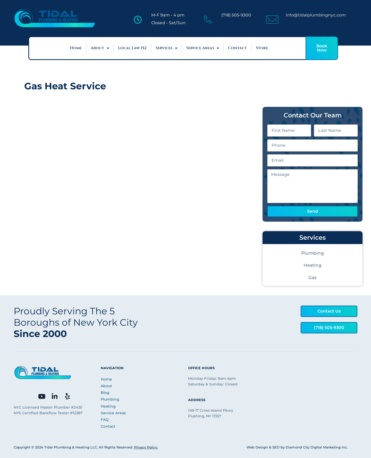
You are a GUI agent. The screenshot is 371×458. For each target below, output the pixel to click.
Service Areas (202, 48)
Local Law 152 (132, 48)
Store (262, 48)
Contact (237, 48)
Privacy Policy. (146, 447)
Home (76, 48)
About (100, 48)
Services (166, 48)
